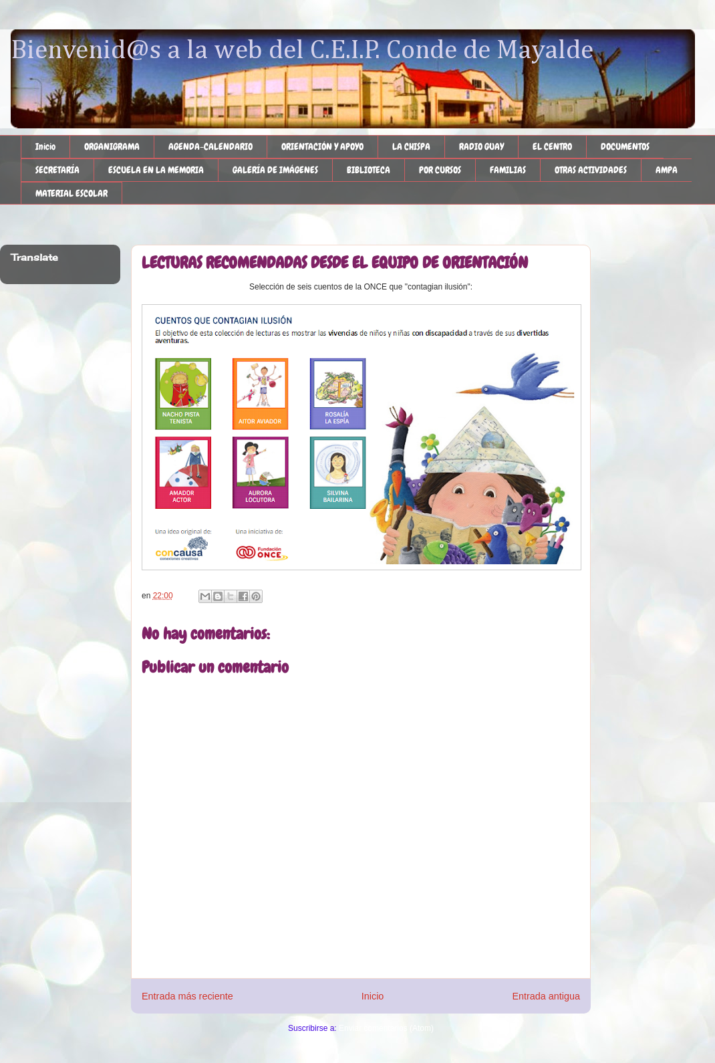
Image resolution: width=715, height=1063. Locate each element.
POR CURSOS (440, 170)
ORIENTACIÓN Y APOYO (322, 146)
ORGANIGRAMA (112, 146)
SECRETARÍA (57, 170)
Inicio (45, 146)
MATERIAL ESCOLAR (71, 193)
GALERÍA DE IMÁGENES (275, 170)
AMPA (667, 170)
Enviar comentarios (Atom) (386, 1028)
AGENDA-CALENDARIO (210, 146)
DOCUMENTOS (625, 146)
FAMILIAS (508, 170)
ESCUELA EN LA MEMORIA (156, 170)
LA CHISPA (411, 146)
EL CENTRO (552, 146)
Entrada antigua (546, 996)
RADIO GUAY (481, 146)
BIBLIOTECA (368, 170)
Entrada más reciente (187, 996)
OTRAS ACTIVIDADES (591, 170)
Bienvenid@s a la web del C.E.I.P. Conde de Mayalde (302, 50)
